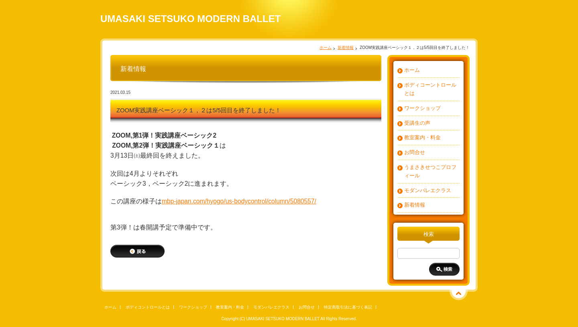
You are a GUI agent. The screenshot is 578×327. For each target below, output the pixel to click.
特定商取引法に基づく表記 (348, 307)
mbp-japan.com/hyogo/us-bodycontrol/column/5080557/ (239, 201)
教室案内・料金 (422, 137)
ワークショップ (422, 108)
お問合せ (414, 152)
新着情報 (346, 47)
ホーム (326, 47)
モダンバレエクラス (427, 190)
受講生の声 (417, 123)
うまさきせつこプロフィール (430, 171)
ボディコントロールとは (148, 307)
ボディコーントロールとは (430, 89)
